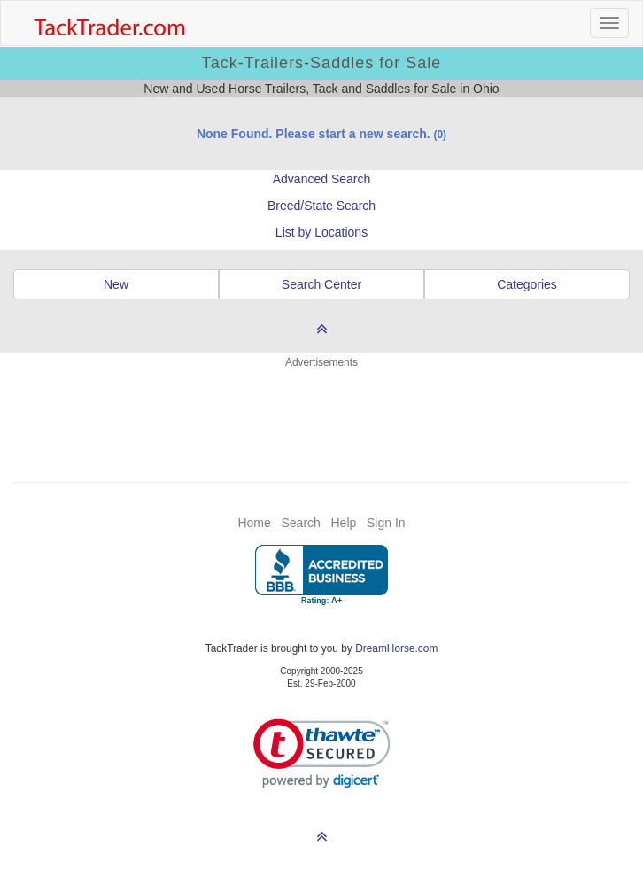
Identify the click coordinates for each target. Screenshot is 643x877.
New (116, 284)
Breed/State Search (321, 205)
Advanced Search (322, 179)
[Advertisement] (322, 414)
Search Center (321, 284)
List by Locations (321, 232)
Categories (527, 284)
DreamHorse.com (396, 648)
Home (253, 523)
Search (300, 523)
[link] (322, 753)
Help (344, 523)
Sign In (386, 523)
